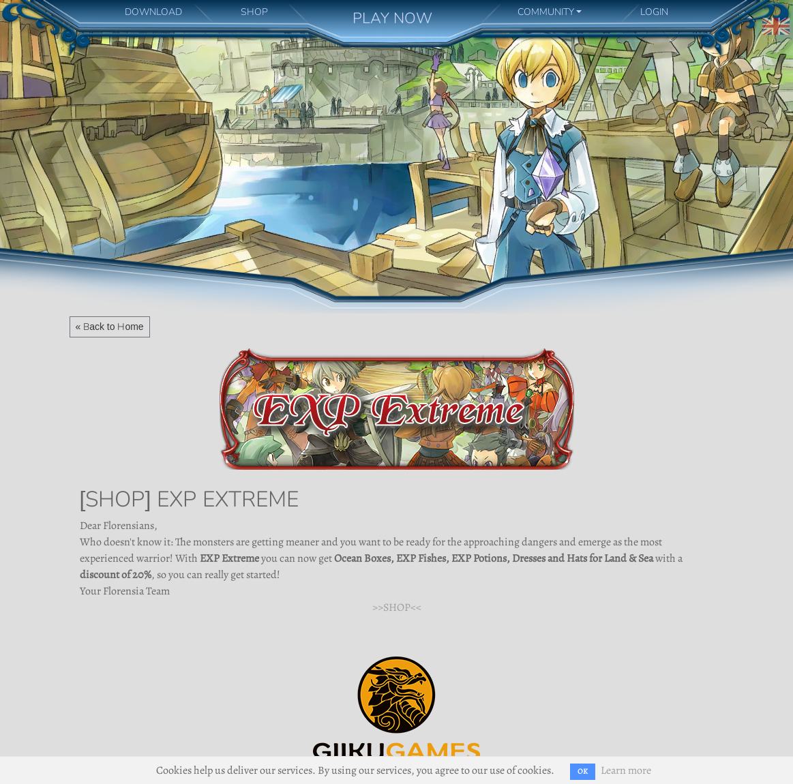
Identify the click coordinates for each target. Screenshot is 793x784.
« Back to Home (110, 326)
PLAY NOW (392, 18)
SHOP (254, 11)
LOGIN (654, 11)
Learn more (626, 770)
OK (583, 771)
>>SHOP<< (396, 607)
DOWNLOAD (153, 11)
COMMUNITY (546, 11)
